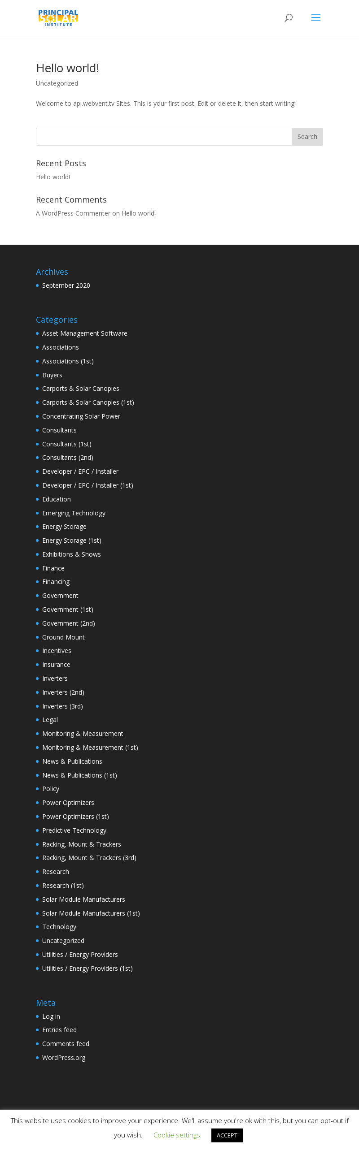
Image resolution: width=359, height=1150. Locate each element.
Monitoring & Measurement (82, 733)
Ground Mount (63, 637)
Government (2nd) (68, 623)
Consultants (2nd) (67, 457)
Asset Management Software (84, 333)
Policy (50, 788)
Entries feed (59, 1029)
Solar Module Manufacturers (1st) (91, 913)
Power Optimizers (68, 802)
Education (56, 499)
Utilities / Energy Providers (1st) (87, 968)
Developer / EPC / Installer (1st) (87, 485)
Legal (50, 719)
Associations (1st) (68, 361)
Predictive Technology (74, 830)
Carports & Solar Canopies (80, 388)
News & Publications (72, 761)
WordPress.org (63, 1057)
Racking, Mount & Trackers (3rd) (89, 857)
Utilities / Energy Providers (80, 954)
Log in (51, 1016)
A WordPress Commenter (73, 213)
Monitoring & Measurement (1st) (90, 747)
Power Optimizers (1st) (75, 816)
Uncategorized (57, 83)
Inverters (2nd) (63, 692)
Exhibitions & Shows (71, 554)
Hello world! (67, 68)
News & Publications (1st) (79, 775)
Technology (59, 926)
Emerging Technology (73, 513)
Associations (60, 347)
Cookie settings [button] (176, 1134)
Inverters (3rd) (62, 706)
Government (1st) (67, 609)
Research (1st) (63, 885)
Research (55, 871)
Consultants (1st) (67, 444)
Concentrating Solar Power (81, 416)
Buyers (52, 375)
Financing (56, 581)
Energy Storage (64, 526)
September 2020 (66, 285)
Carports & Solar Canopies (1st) (88, 402)
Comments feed (65, 1043)
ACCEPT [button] (227, 1135)
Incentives (56, 650)
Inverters (55, 678)
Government (60, 595)
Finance (53, 568)
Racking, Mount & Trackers (81, 844)
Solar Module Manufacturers (83, 899)
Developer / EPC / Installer (80, 471)
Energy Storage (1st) (71, 540)
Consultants (59, 430)
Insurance (56, 664)
